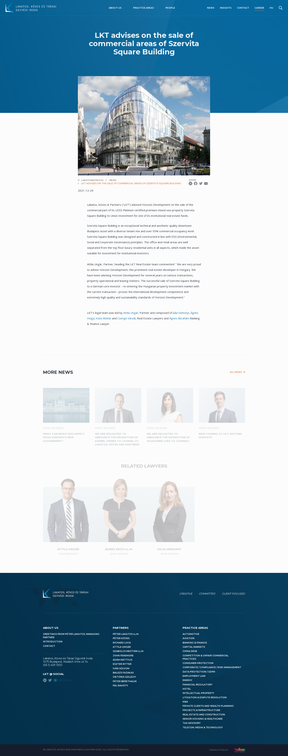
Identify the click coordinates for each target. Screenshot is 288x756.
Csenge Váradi (126, 318)
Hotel (187, 688)
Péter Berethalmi (125, 681)
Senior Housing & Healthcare (203, 718)
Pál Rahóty (120, 685)
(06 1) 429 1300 (52, 665)
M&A (185, 701)
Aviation (189, 638)
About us (115, 7)
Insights (225, 7)
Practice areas (143, 7)
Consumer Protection (198, 663)
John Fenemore (123, 655)
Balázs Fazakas (123, 672)
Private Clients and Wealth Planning (208, 706)
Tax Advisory (192, 723)
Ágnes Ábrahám (179, 318)
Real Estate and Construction (204, 714)
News (210, 7)
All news (236, 372)
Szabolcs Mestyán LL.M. (128, 651)
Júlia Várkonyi (181, 313)
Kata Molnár (103, 318)
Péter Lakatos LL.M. (126, 634)
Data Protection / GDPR (199, 671)
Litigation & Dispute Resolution (205, 697)
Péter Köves (121, 638)
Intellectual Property (198, 693)
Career (259, 7)
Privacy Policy (218, 749)
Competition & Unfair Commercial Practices (205, 657)
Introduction (52, 641)
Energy (187, 680)
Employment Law (194, 676)
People (170, 7)
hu (271, 7)
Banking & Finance (195, 642)
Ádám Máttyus (122, 659)
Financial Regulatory (197, 684)
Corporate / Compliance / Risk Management (212, 667)
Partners (121, 628)
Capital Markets (194, 647)
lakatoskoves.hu (92, 180)
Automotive (191, 634)
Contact (243, 7)
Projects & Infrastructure (201, 710)
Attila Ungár (130, 313)
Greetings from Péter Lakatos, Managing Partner (71, 636)
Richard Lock (122, 642)
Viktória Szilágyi (124, 676)
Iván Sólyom (121, 668)
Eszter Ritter (122, 664)
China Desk (190, 651)
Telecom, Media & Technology (203, 727)
